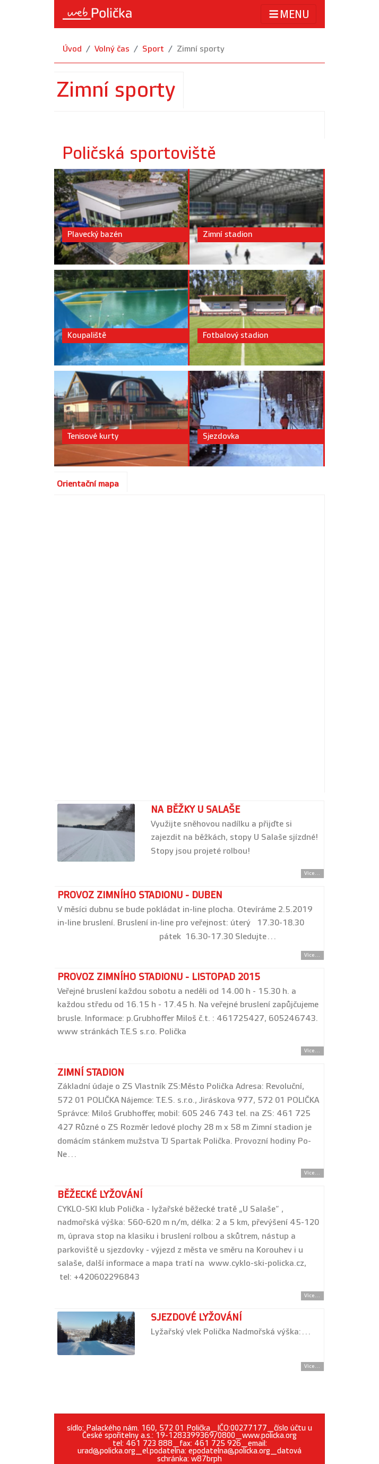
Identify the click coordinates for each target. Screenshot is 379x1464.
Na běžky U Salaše (195, 809)
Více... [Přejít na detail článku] (312, 873)
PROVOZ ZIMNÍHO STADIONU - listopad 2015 (158, 977)
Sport (153, 49)
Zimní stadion (90, 1072)
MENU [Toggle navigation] (288, 14)
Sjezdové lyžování (196, 1317)
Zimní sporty (201, 49)
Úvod (72, 49)
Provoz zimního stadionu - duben (139, 895)
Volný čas (112, 49)
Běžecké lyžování (99, 1195)
